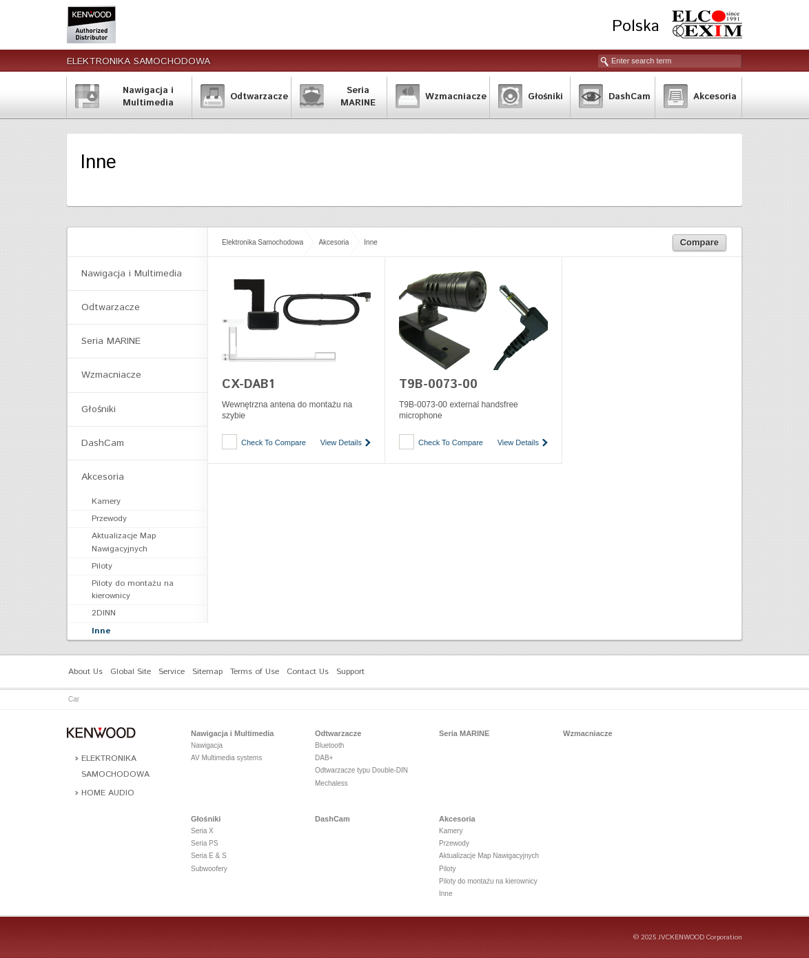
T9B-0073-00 (438, 385)
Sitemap (207, 671)
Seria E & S (209, 855)
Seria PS (204, 843)
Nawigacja (207, 745)
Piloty (102, 566)
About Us (85, 671)
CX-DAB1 (248, 385)
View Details (341, 442)
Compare (699, 242)
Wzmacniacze (111, 375)
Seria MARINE (111, 341)
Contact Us (308, 671)
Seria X (202, 831)
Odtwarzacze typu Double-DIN (361, 770)
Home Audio (107, 793)
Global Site (130, 671)
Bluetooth (329, 745)
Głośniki (98, 409)
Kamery (106, 501)
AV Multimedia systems (226, 758)
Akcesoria (333, 242)
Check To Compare (273, 442)
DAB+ (324, 758)
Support (350, 671)
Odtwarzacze (110, 307)
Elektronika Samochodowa (138, 61)
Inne (370, 242)
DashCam (102, 443)
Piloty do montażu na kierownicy (133, 590)
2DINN (104, 613)
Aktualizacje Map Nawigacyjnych (124, 542)
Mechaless (331, 783)
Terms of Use (254, 671)
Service (171, 671)
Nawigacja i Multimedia (131, 274)
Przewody (109, 518)
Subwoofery (209, 869)
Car (73, 699)
